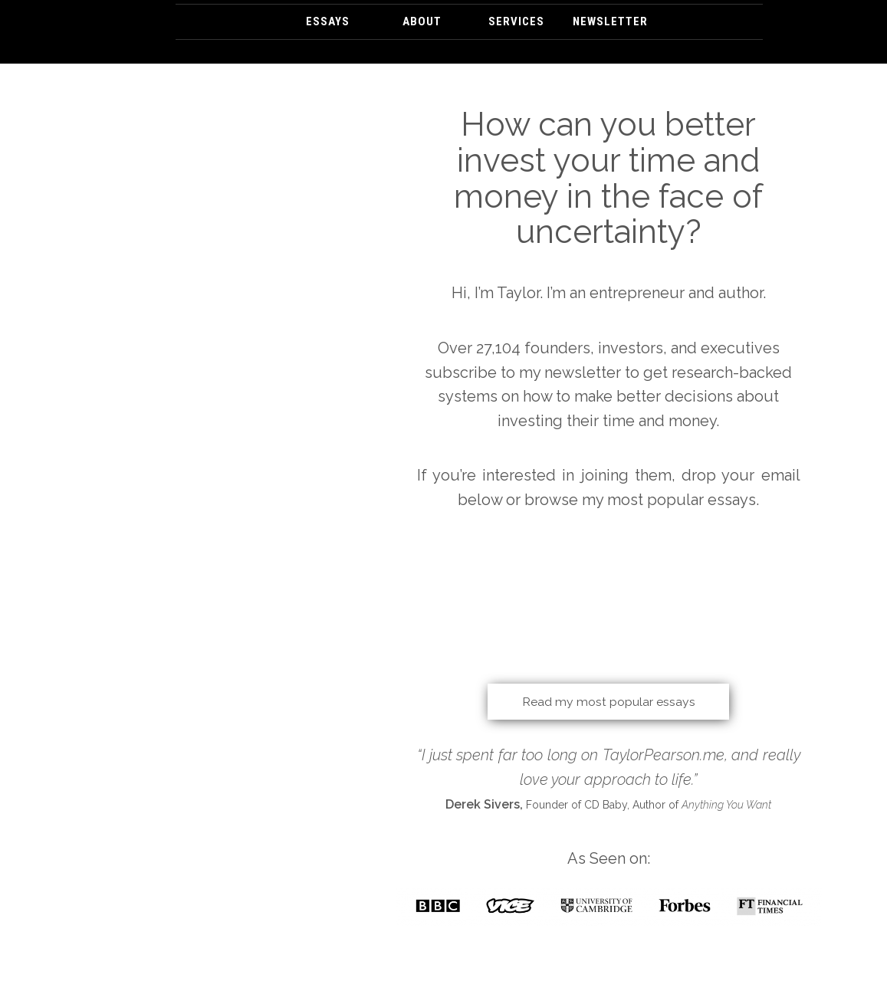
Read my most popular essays (609, 701)
